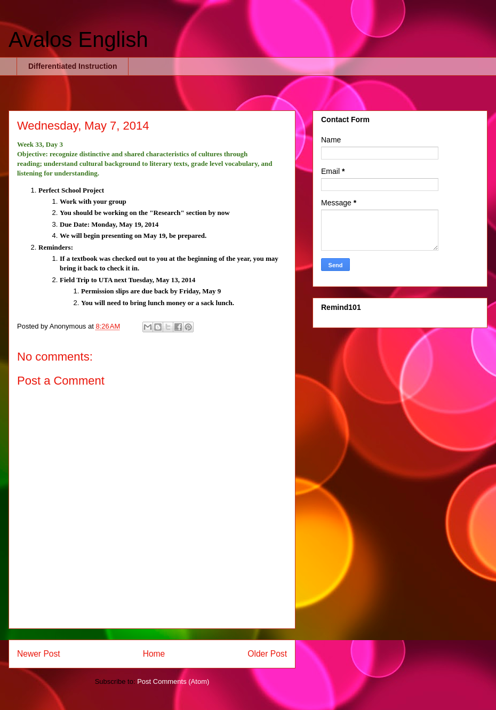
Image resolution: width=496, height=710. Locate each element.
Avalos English (78, 39)
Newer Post (38, 653)
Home (154, 653)
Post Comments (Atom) (173, 681)
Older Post (267, 653)
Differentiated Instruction (72, 66)
